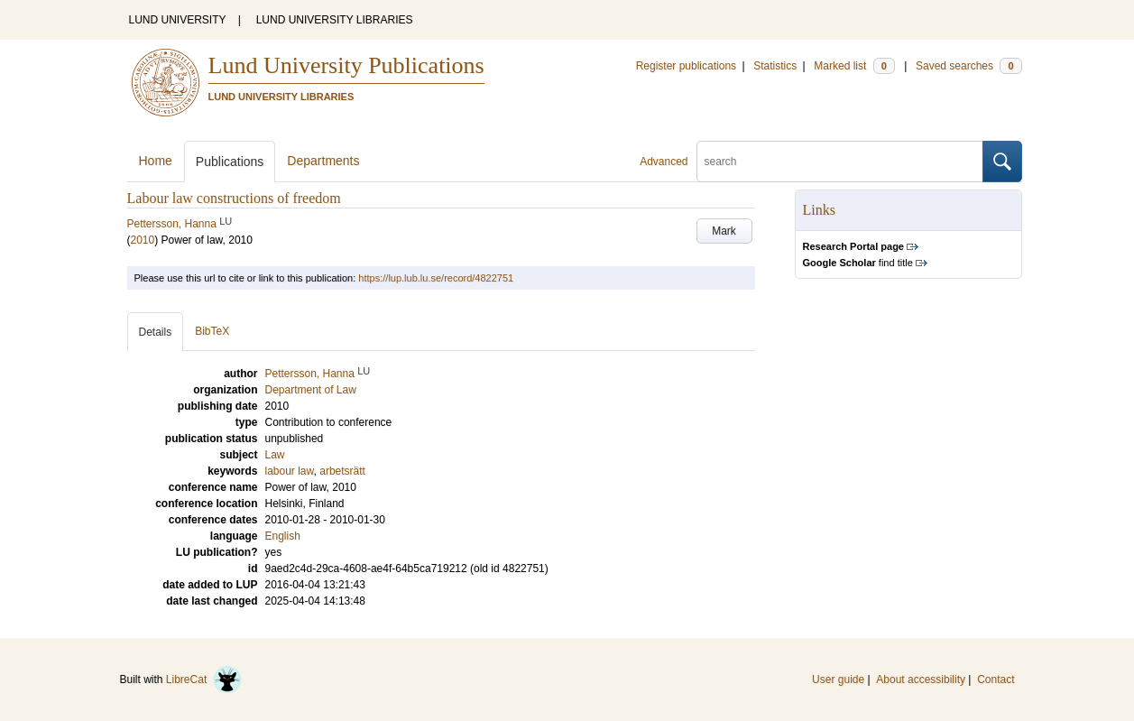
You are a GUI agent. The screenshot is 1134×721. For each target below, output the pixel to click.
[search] (839, 161)
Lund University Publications (346, 65)
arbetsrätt (342, 471)
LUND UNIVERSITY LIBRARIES (334, 20)
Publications (230, 161)
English (282, 536)
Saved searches (969, 66)
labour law (289, 471)
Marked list (854, 66)
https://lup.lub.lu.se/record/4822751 (435, 278)
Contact (995, 679)
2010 (143, 240)
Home (155, 160)
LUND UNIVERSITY (177, 20)
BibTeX (212, 331)
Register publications (686, 66)
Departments (323, 160)
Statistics (775, 66)
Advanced (663, 161)
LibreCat (204, 679)
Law (275, 454)
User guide (838, 679)
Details (155, 332)
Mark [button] (724, 231)
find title (858, 262)
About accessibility (920, 679)
